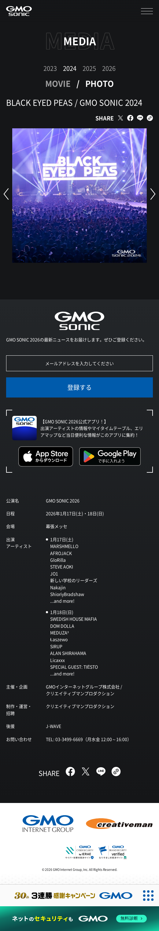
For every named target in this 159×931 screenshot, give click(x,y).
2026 (109, 68)
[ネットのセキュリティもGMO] (79, 918)
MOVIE (58, 83)
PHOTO (99, 83)
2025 (89, 68)
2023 (50, 68)
